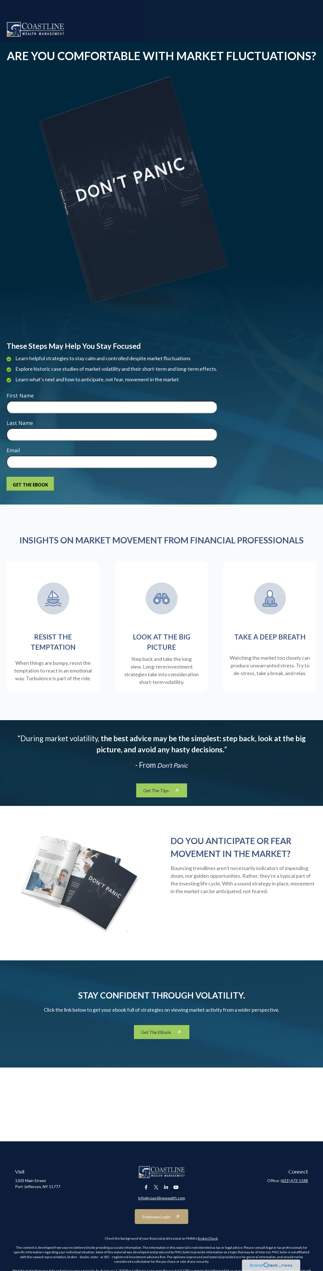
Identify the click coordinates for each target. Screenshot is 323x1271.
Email (13, 450)
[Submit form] (30, 484)
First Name (20, 395)
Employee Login (156, 1220)
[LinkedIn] (166, 1191)
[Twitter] (156, 1191)
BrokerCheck (208, 1241)
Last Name (20, 422)
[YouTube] (176, 1191)
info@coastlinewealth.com (161, 1201)
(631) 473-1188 (294, 1180)
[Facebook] (146, 1191)
